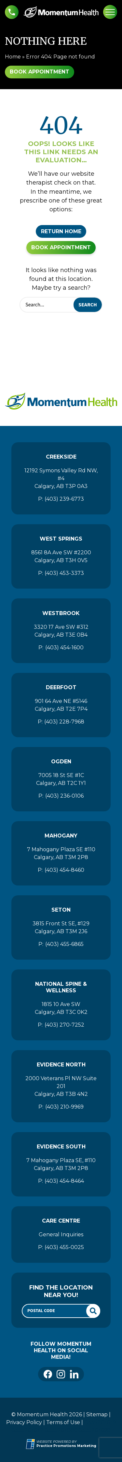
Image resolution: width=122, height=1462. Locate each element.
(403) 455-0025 (64, 1247)
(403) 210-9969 (64, 1107)
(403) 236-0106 (64, 796)
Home (13, 57)
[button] (12, 12)
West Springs (61, 539)
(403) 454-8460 (64, 870)
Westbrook (61, 613)
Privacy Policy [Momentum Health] (24, 1422)
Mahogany (61, 836)
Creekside (61, 457)
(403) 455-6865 (64, 944)
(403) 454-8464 (64, 1181)
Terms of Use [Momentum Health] (63, 1422)
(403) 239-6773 (64, 499)
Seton (61, 910)
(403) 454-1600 (64, 647)
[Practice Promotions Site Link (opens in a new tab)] (31, 1444)
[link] (48, 1374)
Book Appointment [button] (39, 72)
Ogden (61, 761)
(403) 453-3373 (64, 573)
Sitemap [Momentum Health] (97, 1414)
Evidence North (61, 1065)
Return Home (61, 231)
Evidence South (61, 1147)
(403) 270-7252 (64, 1025)
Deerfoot (61, 687)
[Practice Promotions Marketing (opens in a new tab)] (66, 1446)
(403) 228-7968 (64, 722)
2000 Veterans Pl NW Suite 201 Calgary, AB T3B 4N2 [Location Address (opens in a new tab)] (61, 1086)
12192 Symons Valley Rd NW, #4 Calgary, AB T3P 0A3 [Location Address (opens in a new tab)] (61, 478)
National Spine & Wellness (61, 987)
